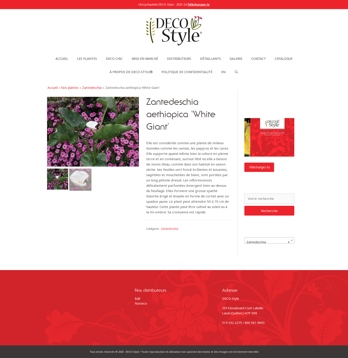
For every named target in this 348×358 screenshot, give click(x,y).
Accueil (61, 58)
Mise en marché (145, 58)
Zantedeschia (92, 88)
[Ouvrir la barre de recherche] (236, 72)
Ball (137, 298)
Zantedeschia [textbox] (268, 242)
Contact (258, 58)
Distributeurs (179, 58)
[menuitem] (223, 72)
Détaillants (210, 58)
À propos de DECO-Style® (131, 72)
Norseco (141, 303)
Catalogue (284, 58)
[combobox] (269, 240)
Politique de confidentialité (187, 72)
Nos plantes (70, 88)
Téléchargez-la (259, 167)
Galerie (236, 58)
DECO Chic (114, 58)
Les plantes (87, 58)
